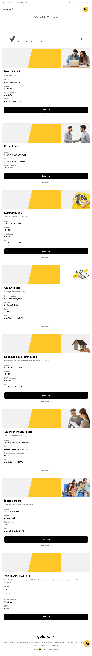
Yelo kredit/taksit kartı (17, 576)
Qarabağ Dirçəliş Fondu (40, 645)
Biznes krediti (11, 146)
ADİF (77, 643)
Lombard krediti (13, 212)
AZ (87, 3)
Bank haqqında (21, 2)
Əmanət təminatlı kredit (18, 432)
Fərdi (5, 2)
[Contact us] (87, 643)
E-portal (70, 643)
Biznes (11, 2)
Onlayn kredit (12, 288)
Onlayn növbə (72, 3)
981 (80, 2)
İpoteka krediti (12, 500)
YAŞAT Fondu (55, 645)
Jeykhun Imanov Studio (50, 649)
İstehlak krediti (12, 71)
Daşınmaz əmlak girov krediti (20, 356)
